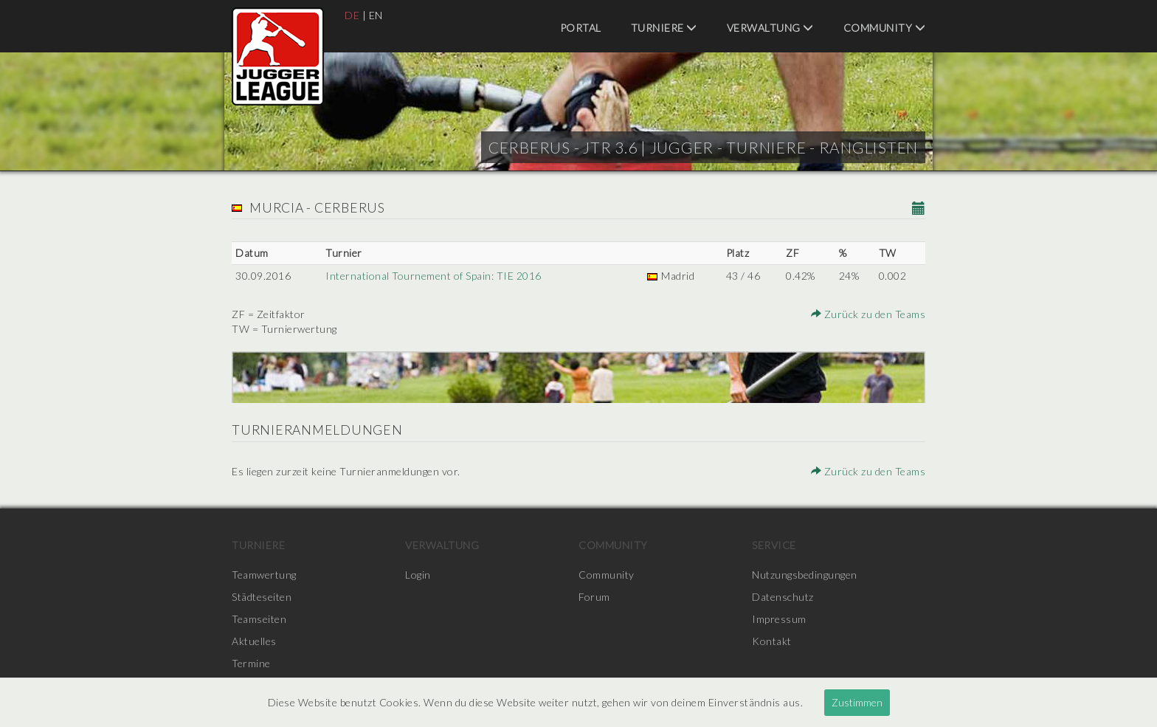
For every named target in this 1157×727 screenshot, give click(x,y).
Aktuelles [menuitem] (254, 641)
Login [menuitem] (418, 574)
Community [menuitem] (884, 27)
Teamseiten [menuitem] (259, 619)
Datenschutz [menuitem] (783, 596)
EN (376, 15)
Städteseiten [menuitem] (261, 596)
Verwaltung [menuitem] (770, 27)
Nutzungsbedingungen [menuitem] (804, 574)
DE (352, 15)
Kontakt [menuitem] (772, 641)
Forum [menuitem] (594, 596)
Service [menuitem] (774, 545)
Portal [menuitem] (580, 27)
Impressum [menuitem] (779, 619)
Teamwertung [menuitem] (264, 574)
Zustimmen (857, 702)
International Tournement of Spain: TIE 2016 (433, 275)
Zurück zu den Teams (868, 314)
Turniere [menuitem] (664, 27)
